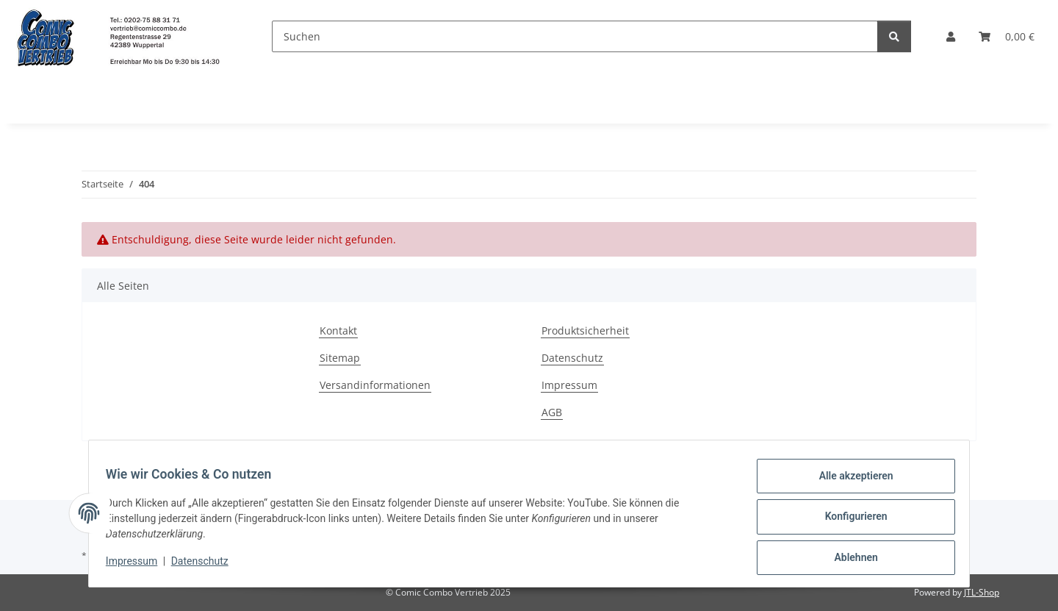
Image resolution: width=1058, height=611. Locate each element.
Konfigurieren (849, 520)
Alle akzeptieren (849, 482)
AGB (551, 412)
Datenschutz (206, 565)
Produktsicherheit (585, 330)
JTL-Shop (981, 592)
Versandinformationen (375, 385)
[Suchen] (575, 36)
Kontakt (338, 330)
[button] (951, 36)
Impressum (138, 565)
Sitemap (340, 358)
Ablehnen (849, 559)
